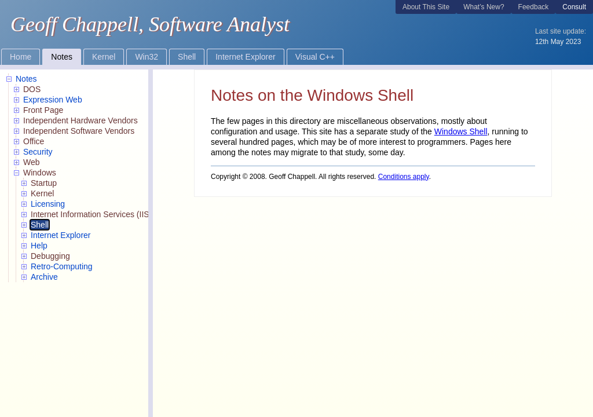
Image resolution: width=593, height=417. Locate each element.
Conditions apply (403, 177)
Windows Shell (461, 131)
